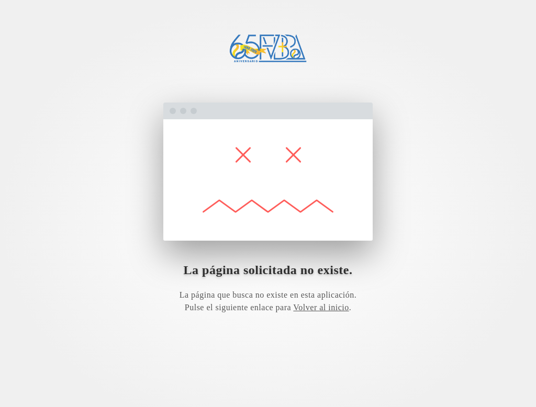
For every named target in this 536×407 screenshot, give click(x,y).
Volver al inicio (321, 307)
